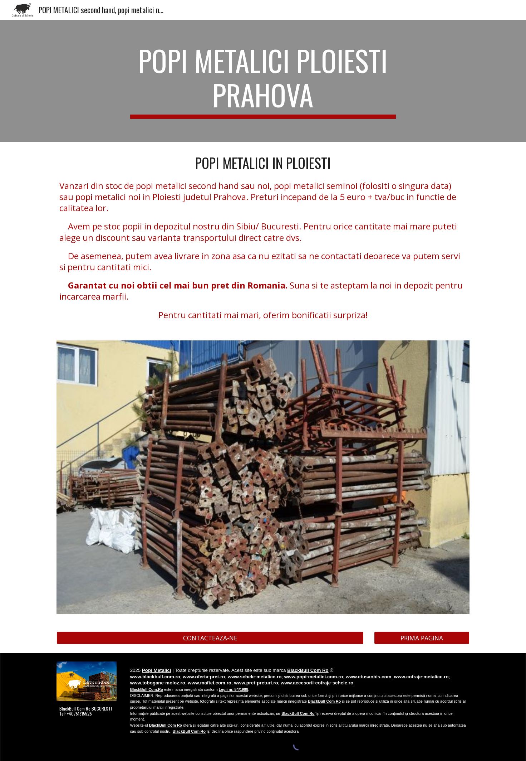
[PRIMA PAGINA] (421, 637)
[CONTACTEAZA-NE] (210, 637)
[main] (263, 81)
